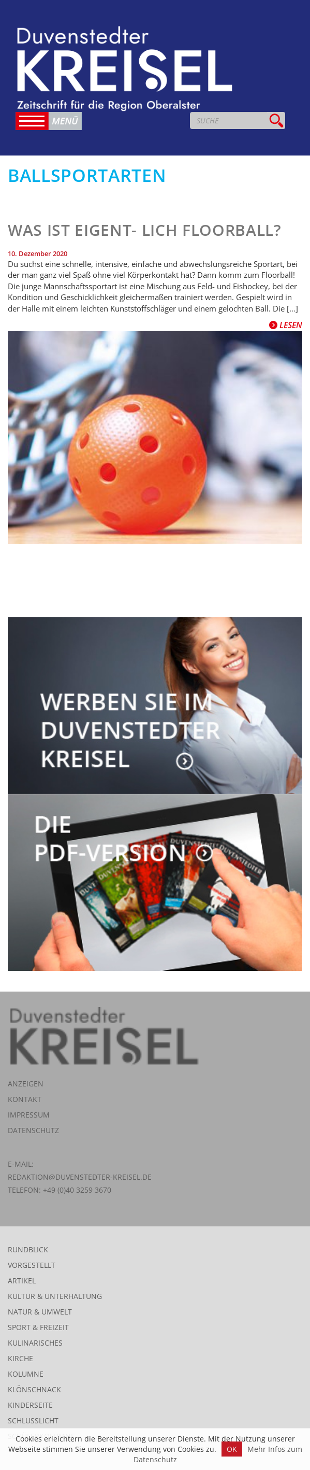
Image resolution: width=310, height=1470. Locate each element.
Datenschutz (33, 1130)
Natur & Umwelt (40, 1312)
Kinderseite (30, 1405)
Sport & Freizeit (38, 1327)
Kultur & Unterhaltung (55, 1296)
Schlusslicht (33, 1420)
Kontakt (24, 1099)
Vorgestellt (31, 1265)
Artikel (22, 1280)
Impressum (29, 1115)
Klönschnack (34, 1389)
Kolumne (25, 1374)
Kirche (20, 1358)
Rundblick (28, 1249)
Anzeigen (25, 1084)
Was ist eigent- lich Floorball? (145, 230)
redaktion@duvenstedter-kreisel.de (80, 1177)
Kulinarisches (35, 1343)
